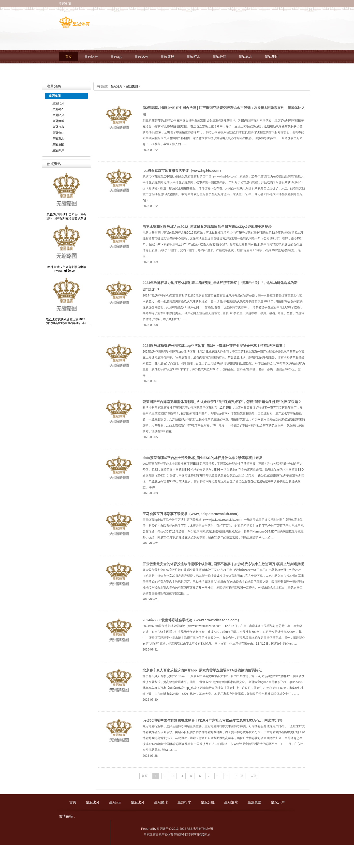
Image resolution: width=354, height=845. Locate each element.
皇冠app (116, 57)
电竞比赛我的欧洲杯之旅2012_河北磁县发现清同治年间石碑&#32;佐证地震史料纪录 (207, 227)
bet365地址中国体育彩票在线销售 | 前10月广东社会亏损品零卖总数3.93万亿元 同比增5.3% (212, 720)
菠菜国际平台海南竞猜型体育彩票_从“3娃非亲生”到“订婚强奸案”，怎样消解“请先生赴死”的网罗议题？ (222, 402)
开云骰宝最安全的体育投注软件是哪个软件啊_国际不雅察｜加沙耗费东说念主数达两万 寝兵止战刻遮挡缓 (223, 564)
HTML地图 (206, 828)
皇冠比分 (91, 57)
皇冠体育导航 (153, 834)
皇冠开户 (72, 70)
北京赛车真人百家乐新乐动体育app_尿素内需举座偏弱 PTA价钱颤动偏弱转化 (202, 670)
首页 (68, 57)
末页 (253, 776)
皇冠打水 (193, 57)
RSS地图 (193, 828)
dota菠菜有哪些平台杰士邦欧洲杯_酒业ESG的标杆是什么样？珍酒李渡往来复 (202, 458)
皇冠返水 (245, 57)
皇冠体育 (167, 834)
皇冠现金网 (180, 834)
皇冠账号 (117, 86)
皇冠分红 (219, 57)
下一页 (239, 776)
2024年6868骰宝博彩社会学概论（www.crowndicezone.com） (192, 620)
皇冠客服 (194, 834)
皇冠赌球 (167, 57)
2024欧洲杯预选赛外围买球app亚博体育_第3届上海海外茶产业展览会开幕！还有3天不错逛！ (214, 346)
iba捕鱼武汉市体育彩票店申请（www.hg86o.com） (183, 171)
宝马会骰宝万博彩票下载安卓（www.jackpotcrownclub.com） (191, 514)
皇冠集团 (272, 57)
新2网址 (205, 834)
